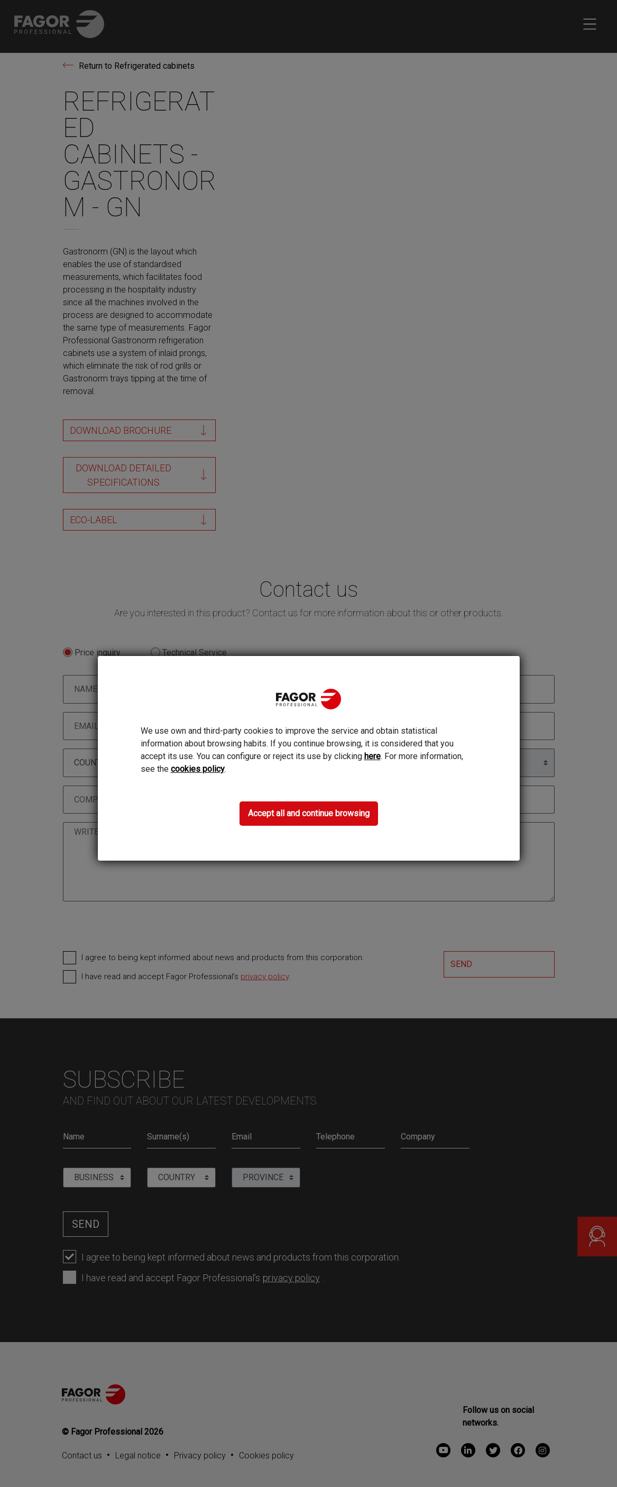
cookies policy (198, 769)
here (372, 756)
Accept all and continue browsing (309, 813)
